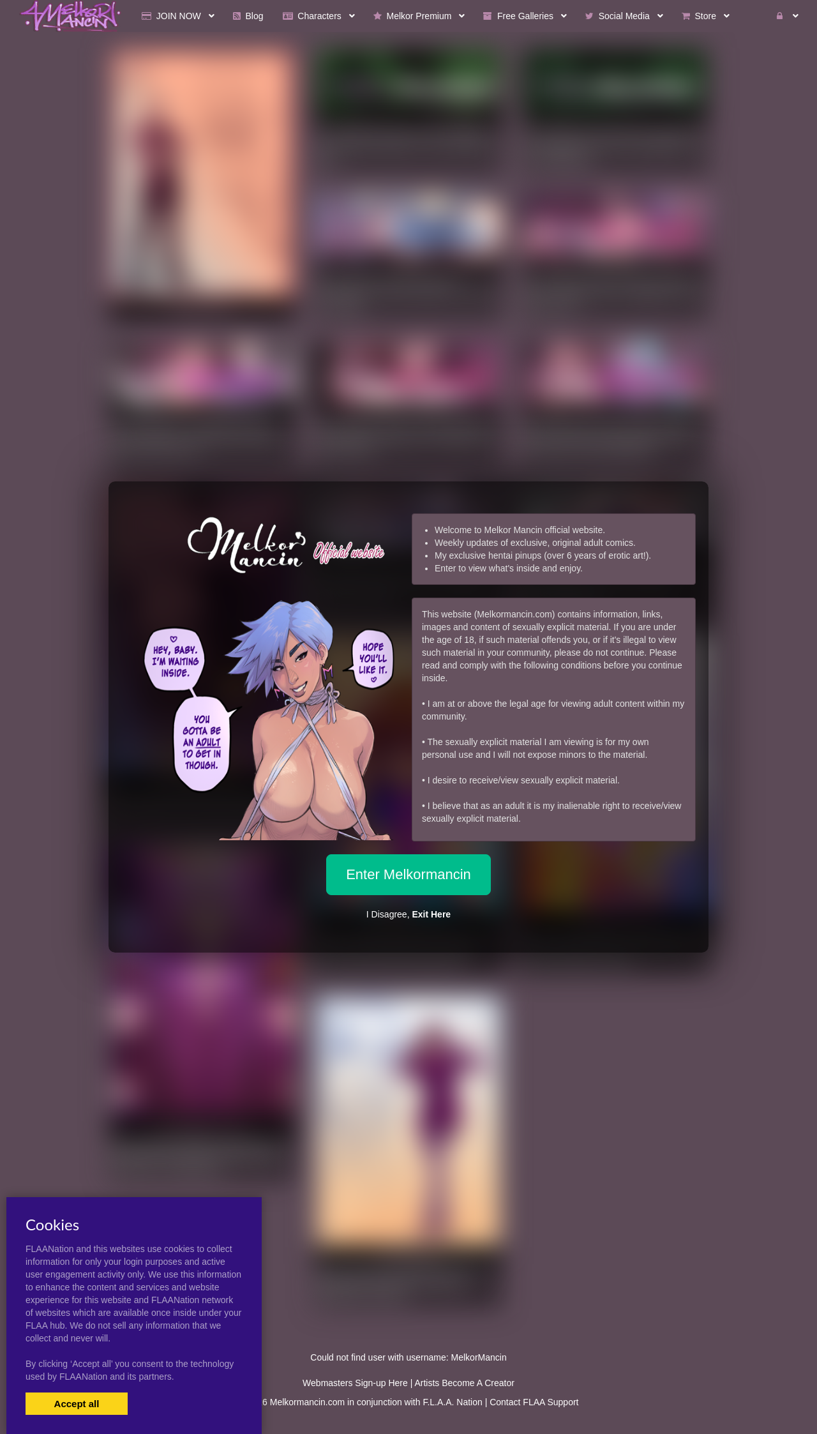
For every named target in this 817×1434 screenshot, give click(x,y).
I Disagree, (408, 914)
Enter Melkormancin (408, 874)
